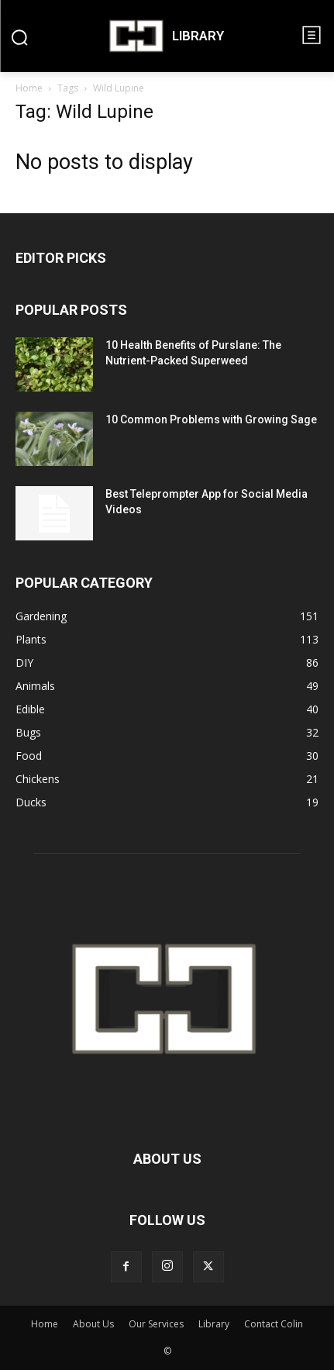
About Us (93, 1323)
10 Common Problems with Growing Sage (211, 419)
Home (29, 88)
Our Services (156, 1323)
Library (213, 1323)
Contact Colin (273, 1323)
